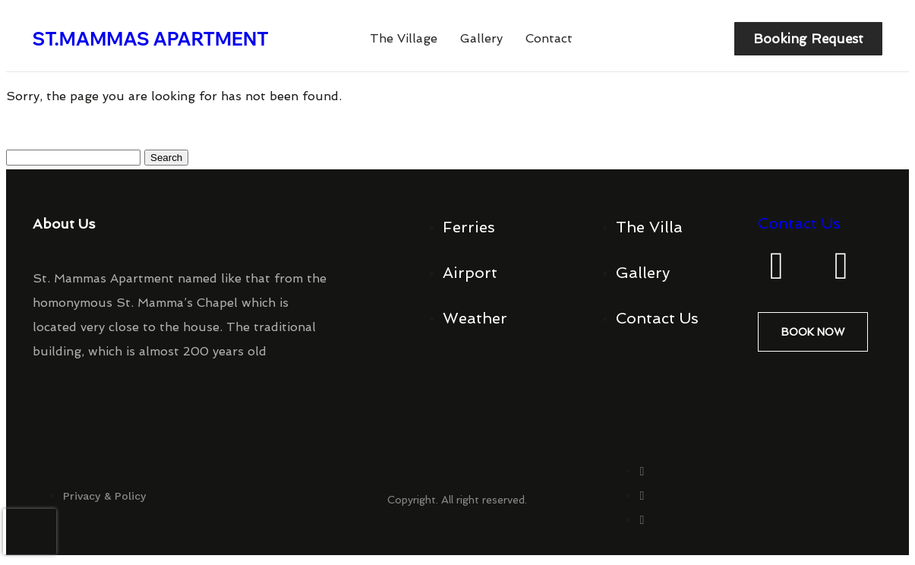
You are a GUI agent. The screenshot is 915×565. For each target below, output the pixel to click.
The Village (403, 40)
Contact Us (799, 227)
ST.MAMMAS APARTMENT (151, 40)
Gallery (481, 40)
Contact (549, 40)
